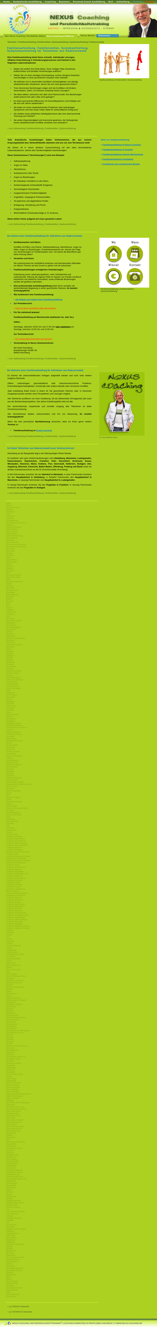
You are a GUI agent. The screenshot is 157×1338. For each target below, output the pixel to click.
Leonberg (10, 941)
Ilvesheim (10, 769)
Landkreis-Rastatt (13, 902)
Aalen (8, 503)
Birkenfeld (10, 588)
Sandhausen (11, 1157)
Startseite (11, 42)
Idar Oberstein (12, 767)
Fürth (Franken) (12, 686)
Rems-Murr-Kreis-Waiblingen (18, 1102)
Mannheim (10, 978)
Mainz (8, 972)
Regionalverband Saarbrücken (18, 1094)
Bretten (9, 599)
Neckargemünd (12, 1015)
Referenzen (104, 36)
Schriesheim (11, 1168)
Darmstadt (10, 619)
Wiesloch (10, 1273)
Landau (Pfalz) (12, 834)
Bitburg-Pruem (12, 590)
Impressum (70, 28)
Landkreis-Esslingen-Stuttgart (18, 861)
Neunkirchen (11, 1028)
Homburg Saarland (14, 765)
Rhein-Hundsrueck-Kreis (16, 1109)
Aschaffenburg (12, 520)
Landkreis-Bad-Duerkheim (17, 843)
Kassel (9, 793)
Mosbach (10, 1011)
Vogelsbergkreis (12, 1233)
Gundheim (10, 710)
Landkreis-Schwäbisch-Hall (17, 915)
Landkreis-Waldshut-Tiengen (18, 926)
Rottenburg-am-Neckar (15, 1142)
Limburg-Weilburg (13, 946)
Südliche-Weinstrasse (15, 1203)
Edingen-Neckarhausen (15, 638)
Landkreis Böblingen (14, 850)
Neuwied (9, 1037)
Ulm (7, 1222)
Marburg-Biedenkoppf (15, 987)
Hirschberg (10, 747)
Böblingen (10, 597)
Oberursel (10, 1048)
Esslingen (10, 656)
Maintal (9, 967)
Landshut (10, 930)
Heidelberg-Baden (13, 723)
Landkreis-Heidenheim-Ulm (17, 874)
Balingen (9, 553)
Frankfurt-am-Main (13, 671)
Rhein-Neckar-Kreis (14, 1129)
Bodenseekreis (12, 595)
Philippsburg (11, 1068)
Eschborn (10, 653)
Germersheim (11, 695)
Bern (8, 573)
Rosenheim (10, 1137)
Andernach (10, 516)
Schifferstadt (11, 1166)
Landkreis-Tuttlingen (14, 924)
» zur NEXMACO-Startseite (19, 1312)
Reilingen (10, 1100)
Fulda (8, 690)
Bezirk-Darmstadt (13, 577)
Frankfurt (9, 669)
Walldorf (9, 1249)
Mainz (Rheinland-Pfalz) (16, 976)
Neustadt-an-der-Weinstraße (18, 1031)
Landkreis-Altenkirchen (15, 839)
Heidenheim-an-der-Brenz (16, 728)
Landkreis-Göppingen (15, 871)
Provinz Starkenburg (14, 1074)
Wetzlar (9, 1264)
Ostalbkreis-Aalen (13, 1059)
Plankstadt (10, 1072)
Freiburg (9, 675)
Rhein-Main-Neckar (14, 1122)
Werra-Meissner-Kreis (15, 1257)
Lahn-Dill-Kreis (12, 821)
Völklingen (10, 1231)
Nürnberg (10, 1039)
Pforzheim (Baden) (13, 1063)
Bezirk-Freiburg (12, 1085)
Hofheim (9, 758)
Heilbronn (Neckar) (14, 734)
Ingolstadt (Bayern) (14, 778)
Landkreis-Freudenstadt (16, 863)
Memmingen (11, 993)
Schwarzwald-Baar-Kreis (16, 1179)
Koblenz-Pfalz (11, 806)
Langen (9, 935)
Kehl (8, 795)
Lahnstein (10, 823)
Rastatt (9, 1076)
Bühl (8, 605)
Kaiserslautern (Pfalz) (15, 782)
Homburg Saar (12, 762)
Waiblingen (10, 1242)
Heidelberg (10, 721)
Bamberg (10, 555)
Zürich (8, 1292)
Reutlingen (10, 1105)
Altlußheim (10, 512)
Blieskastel (10, 592)
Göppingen (10, 701)
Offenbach (10, 1052)
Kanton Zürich (12, 786)
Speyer (9, 1194)
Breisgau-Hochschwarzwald (17, 852)
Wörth (8, 1277)
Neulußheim (11, 1026)
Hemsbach (10, 736)
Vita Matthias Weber (35, 36)
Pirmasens (10, 1070)
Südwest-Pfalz (12, 1205)
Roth (8, 1140)
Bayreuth (9, 566)
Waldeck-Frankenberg (15, 1244)
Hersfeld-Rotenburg (14, 741)
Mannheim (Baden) (14, 983)
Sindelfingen (11, 1187)
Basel (8, 558)
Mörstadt (9, 1009)
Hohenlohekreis (12, 760)
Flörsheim (10, 664)
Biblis (8, 579)
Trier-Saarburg (12, 1214)
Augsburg (10, 525)
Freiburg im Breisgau (14, 680)
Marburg (9, 985)
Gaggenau (10, 693)
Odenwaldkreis (12, 1050)
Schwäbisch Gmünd (14, 1172)
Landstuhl (10, 932)
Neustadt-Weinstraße (15, 1033)
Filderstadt (10, 662)
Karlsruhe (10, 789)
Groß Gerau (11, 706)
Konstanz (10, 810)
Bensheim (10, 571)
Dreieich (9, 632)
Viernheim (10, 1227)
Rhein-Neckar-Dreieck (15, 1126)
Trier (8, 1209)
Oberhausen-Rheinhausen (17, 1046)
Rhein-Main (10, 1118)
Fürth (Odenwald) (13, 688)
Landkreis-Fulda (12, 865)
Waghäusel (10, 1240)
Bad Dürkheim (12, 529)
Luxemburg (10, 956)
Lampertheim (11, 830)
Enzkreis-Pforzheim (14, 645)
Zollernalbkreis (12, 1290)
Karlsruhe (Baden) (13, 791)
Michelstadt (10, 1002)
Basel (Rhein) (11, 560)
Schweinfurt (11, 1181)
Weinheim (10, 1253)
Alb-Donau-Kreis (13, 507)
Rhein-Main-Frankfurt (15, 1120)
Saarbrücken (11, 1146)
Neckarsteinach (12, 1020)
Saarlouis (10, 1153)
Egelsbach (10, 640)
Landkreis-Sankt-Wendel (16, 913)
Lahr (8, 826)
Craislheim (10, 614)
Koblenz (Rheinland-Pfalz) (17, 808)
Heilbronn (10, 730)
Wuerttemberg (12, 1283)
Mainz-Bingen (11, 974)
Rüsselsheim (11, 1144)
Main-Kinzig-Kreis (13, 965)
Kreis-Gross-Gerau (14, 815)
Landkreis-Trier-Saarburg (16, 919)
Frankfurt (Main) (12, 673)
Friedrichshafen (12, 684)
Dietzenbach (11, 625)
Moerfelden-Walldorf (14, 1004)
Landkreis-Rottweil (13, 908)
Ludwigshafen (11, 952)
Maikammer (11, 963)
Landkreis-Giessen (13, 869)
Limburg (9, 943)
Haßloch (9, 717)
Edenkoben (10, 636)
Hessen (9, 743)
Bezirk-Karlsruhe (13, 1087)
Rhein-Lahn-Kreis (13, 1111)
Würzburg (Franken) (14, 1288)
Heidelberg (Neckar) (14, 725)
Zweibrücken (11, 1296)
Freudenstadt (11, 682)
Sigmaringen (11, 1185)
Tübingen (10, 1216)
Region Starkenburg (14, 1096)
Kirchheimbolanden (14, 802)
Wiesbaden (10, 1266)
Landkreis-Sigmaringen (15, 917)
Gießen (9, 699)
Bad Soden (10, 549)
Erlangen (9, 651)
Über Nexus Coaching (15, 36)
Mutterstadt (10, 1013)
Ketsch (9, 799)
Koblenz (9, 804)
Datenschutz (91, 28)
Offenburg (10, 1055)
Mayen (9, 991)
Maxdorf (9, 989)
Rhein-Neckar (11, 1124)
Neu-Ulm (9, 1035)
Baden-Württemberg (14, 536)
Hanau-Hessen (12, 714)
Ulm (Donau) (11, 1225)
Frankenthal (11, 666)
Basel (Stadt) (11, 562)
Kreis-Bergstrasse (13, 813)
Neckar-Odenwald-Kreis (16, 1017)
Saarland (9, 1150)
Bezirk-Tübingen (12, 1092)
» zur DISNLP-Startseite (18, 1306)
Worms (9, 1279)
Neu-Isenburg (11, 1024)
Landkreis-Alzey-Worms (16, 841)
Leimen (9, 939)
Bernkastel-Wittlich (13, 575)
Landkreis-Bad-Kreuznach (17, 845)
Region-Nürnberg (13, 998)
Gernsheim (10, 697)
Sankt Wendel (12, 1164)
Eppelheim (10, 647)
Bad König (10, 540)
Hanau (8, 712)
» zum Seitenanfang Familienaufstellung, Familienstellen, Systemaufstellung (41, 128)
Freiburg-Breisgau (13, 677)
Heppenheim (11, 738)
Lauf (8, 937)
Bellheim (9, 568)
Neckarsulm (11, 1022)
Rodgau (9, 1135)
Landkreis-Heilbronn (14, 876)
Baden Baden (11, 534)
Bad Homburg (11, 538)
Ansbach (9, 518)
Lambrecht (10, 828)
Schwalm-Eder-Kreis (14, 1177)
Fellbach (9, 660)
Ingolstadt (10, 773)
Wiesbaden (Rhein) (14, 1270)
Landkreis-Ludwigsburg (15, 889)
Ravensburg (11, 1079)
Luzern (9, 961)
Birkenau (9, 586)
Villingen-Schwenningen (16, 1229)
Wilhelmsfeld (11, 1275)
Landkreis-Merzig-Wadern (16, 893)
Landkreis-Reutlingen (15, 906)
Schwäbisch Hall (13, 1174)
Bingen (9, 584)
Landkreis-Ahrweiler (14, 837)
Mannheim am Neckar (15, 980)
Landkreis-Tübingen (14, 922)
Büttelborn (10, 610)
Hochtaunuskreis (13, 752)
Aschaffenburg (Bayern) (16, 523)
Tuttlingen (10, 1220)
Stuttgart (9, 1198)
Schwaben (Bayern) (14, 1170)
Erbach (9, 649)
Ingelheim (10, 771)
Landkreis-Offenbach (14, 900)
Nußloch (9, 1044)
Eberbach (10, 634)
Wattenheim (11, 1251)
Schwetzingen (12, 1183)
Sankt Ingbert (11, 1159)
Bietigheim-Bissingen (14, 581)
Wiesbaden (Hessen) (14, 1268)
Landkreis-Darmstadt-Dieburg (18, 856)
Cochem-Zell (11, 612)
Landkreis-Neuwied (14, 898)
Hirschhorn (10, 749)
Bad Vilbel (10, 551)
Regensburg (11, 1081)
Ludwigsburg (11, 950)
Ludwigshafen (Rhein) (15, 954)
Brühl (8, 603)
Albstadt (9, 510)
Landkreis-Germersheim (16, 867)
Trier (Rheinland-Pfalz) (15, 1211)
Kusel (8, 817)
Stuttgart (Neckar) (13, 1201)
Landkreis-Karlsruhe (14, 880)
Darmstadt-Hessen (13, 621)
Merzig (9, 996)
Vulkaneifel (10, 1235)
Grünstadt (10, 708)
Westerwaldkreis (13, 1259)
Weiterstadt (10, 1255)
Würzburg (10, 1286)
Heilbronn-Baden (13, 732)
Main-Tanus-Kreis (13, 970)
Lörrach (9, 948)
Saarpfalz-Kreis (12, 1155)
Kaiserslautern (12, 780)
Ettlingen (9, 658)
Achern (9, 505)
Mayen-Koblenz (12, 891)
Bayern (9, 564)
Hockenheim (11, 754)
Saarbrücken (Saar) (14, 1148)
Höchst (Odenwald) (14, 756)
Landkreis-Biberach (14, 847)
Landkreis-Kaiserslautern (16, 878)
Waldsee (9, 1246)
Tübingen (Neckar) (13, 1218)
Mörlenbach (11, 1007)
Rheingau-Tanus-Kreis (15, 1107)
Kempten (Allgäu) (13, 797)
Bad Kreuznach (12, 542)
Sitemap (108, 28)
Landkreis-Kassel (13, 882)
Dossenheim (11, 629)
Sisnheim (10, 1192)
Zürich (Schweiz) (13, 1294)
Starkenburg (11, 1196)
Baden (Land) (11, 531)
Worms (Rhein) (12, 1281)
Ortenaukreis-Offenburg (16, 1057)
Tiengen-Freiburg (13, 1207)
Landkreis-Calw (12, 854)
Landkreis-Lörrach (13, 887)
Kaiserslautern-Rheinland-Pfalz (19, 784)
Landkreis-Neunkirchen (15, 895)
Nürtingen (10, 1041)
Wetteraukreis (11, 1262)
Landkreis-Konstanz (14, 884)
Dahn (8, 616)
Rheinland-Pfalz (12, 1113)
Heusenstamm (12, 745)
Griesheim (10, 704)
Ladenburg (10, 819)
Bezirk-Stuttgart (12, 1089)
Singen (9, 1190)
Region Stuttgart (12, 1098)
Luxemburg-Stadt (13, 959)
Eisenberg (10, 643)
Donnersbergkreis (13, 627)
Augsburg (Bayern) (14, 527)
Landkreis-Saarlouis (14, 911)
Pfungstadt (10, 1065)
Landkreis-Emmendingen (16, 858)
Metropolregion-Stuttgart (16, 1000)
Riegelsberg (11, 1133)
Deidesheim (11, 623)
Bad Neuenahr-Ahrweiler (16, 544)
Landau (9, 832)
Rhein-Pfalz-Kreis (13, 1116)
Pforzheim (10, 1061)
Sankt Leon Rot (12, 1161)
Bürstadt (9, 608)
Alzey (8, 514)
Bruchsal (9, 601)
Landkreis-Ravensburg (15, 904)
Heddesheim (11, 719)
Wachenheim (11, 1238)
